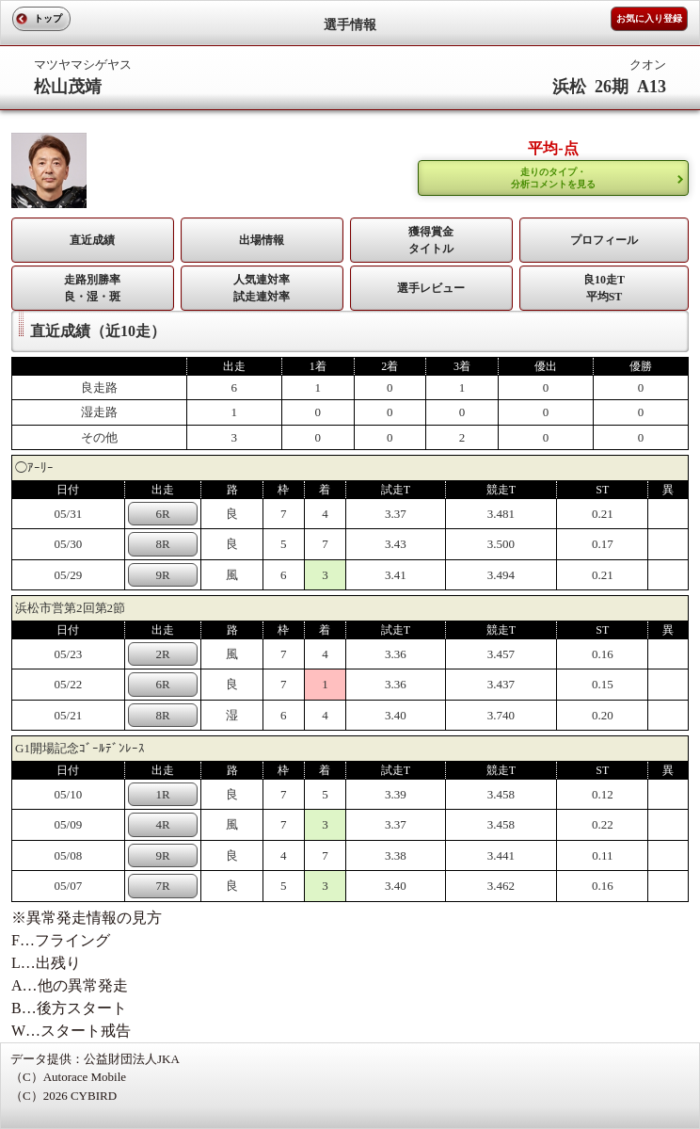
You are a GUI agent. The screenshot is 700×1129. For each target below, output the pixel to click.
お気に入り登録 (649, 18)
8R (162, 544)
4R (162, 824)
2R (162, 654)
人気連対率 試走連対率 (261, 288)
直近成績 (92, 240)
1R (162, 794)
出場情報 (261, 240)
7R (162, 886)
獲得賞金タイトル (430, 240)
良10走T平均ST (604, 288)
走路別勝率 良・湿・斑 (92, 288)
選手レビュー (431, 288)
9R (162, 575)
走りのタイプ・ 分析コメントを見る (553, 178)
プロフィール (604, 240)
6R (162, 514)
